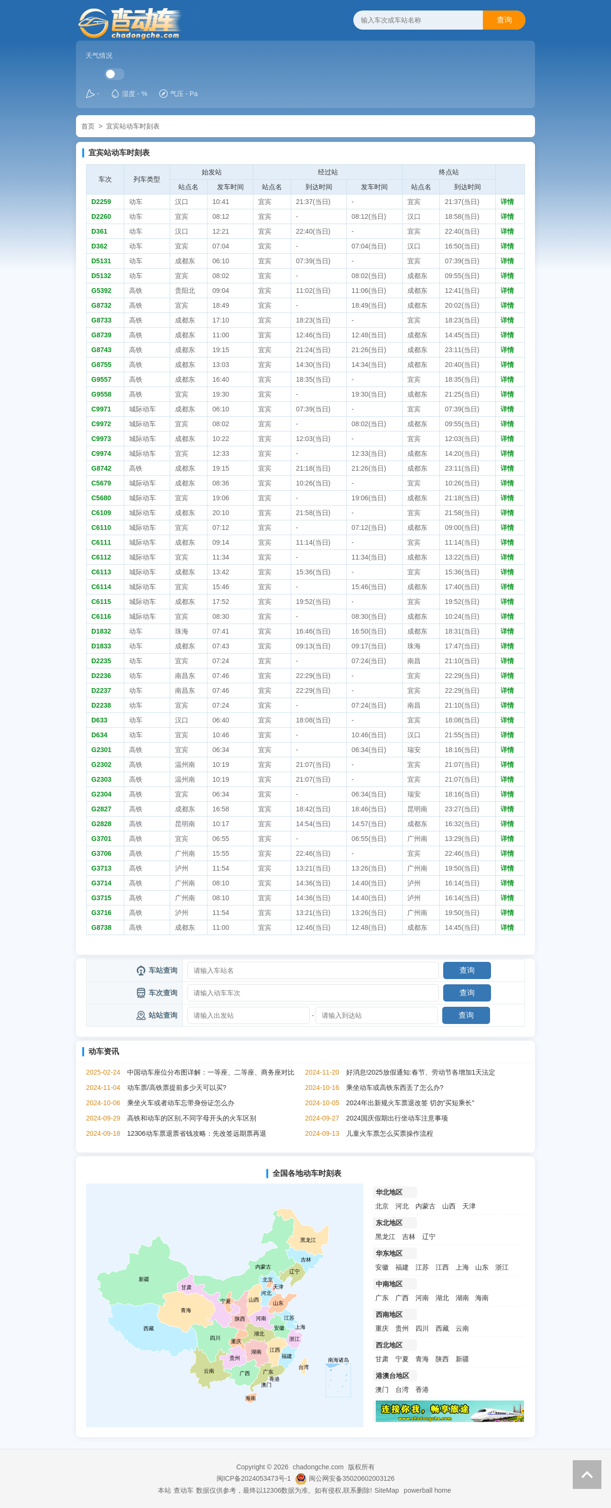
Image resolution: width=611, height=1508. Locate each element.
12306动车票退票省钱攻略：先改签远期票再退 (196, 1133)
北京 (382, 1206)
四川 (422, 1328)
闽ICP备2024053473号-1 (254, 1478)
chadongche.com (318, 1467)
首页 (88, 126)
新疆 (462, 1359)
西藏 (442, 1328)
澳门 (382, 1389)
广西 (402, 1298)
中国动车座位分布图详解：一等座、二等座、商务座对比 (211, 1072)
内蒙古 (425, 1206)
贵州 (402, 1328)
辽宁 (429, 1236)
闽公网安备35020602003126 (351, 1478)
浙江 (502, 1267)
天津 (469, 1206)
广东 (382, 1298)
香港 (422, 1389)
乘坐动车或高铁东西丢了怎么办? (395, 1087)
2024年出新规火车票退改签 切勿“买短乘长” (410, 1103)
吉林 (408, 1236)
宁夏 (402, 1359)
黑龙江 (385, 1236)
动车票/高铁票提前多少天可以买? (177, 1087)
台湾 (402, 1389)
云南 (462, 1328)
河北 (402, 1206)
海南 (482, 1298)
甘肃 (382, 1359)
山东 (482, 1267)
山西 (449, 1206)
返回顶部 (587, 1474)
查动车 (184, 1490)
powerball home (427, 1490)
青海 (422, 1359)
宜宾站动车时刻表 (133, 126)
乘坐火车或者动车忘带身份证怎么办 (180, 1103)
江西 (442, 1267)
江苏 (422, 1267)
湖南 (462, 1298)
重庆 (382, 1328)
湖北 (442, 1298)
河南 (422, 1298)
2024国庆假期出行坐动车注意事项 (397, 1118)
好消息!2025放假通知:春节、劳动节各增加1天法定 (421, 1072)
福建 (402, 1267)
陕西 (442, 1359)
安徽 (382, 1267)
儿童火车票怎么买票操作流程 (389, 1133)
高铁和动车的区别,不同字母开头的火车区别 (191, 1118)
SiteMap (386, 1490)
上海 (462, 1267)
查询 (504, 20)
